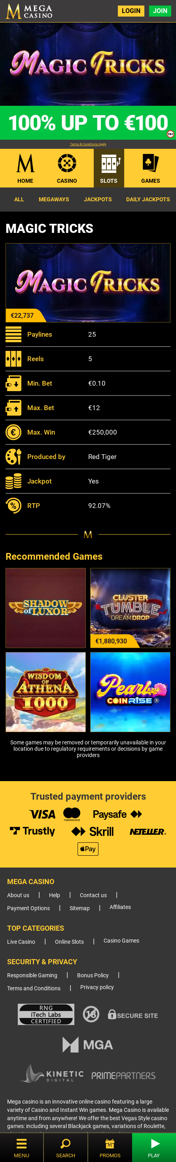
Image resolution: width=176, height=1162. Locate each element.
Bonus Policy (93, 975)
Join (160, 11)
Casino (67, 181)
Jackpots (98, 199)
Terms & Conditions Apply (88, 144)
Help (54, 895)
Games (150, 181)
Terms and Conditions (34, 988)
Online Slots (69, 942)
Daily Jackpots (148, 199)
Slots (108, 181)
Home (25, 181)
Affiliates (120, 907)
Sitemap (80, 908)
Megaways (54, 199)
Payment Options (28, 908)
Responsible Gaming (32, 975)
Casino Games (121, 940)
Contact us (93, 895)
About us (18, 895)
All (19, 199)
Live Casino (21, 942)
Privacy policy (97, 987)
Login (131, 11)
